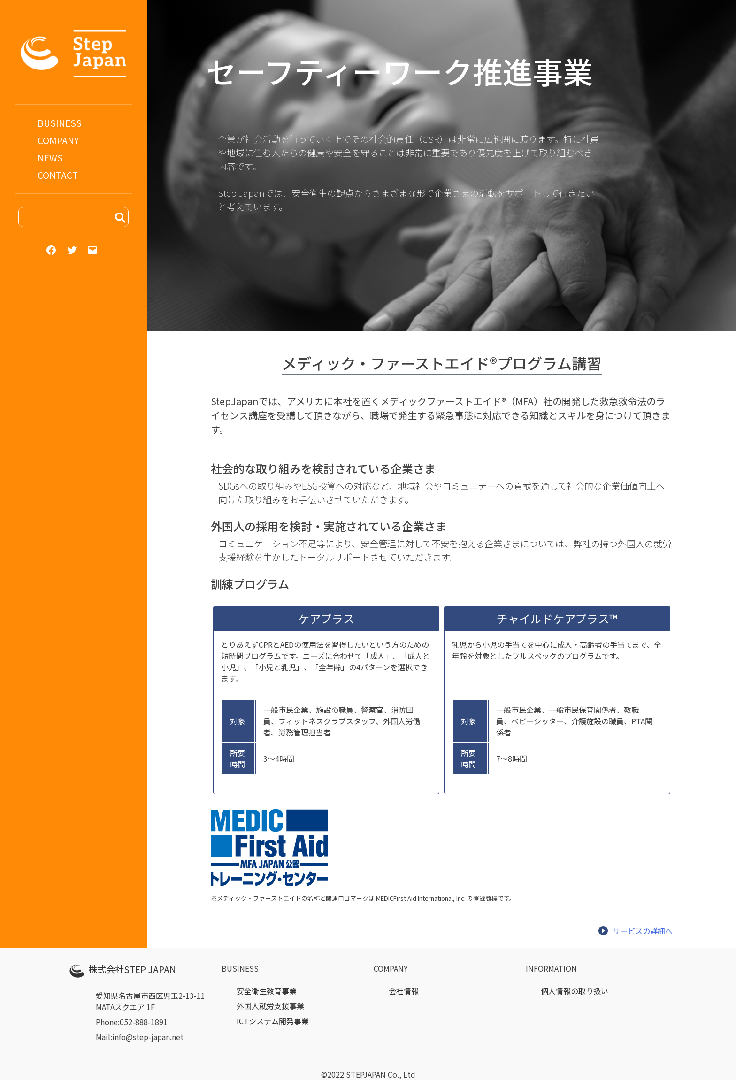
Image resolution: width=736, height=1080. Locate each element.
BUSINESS (60, 123)
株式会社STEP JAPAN (132, 969)
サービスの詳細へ (635, 930)
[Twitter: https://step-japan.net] (71, 250)
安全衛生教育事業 (267, 990)
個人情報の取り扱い (574, 990)
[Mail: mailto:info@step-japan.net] (92, 250)
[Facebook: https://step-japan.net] (51, 250)
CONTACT (58, 175)
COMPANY (58, 140)
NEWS (50, 157)
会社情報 (404, 990)
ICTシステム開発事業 (273, 1020)
